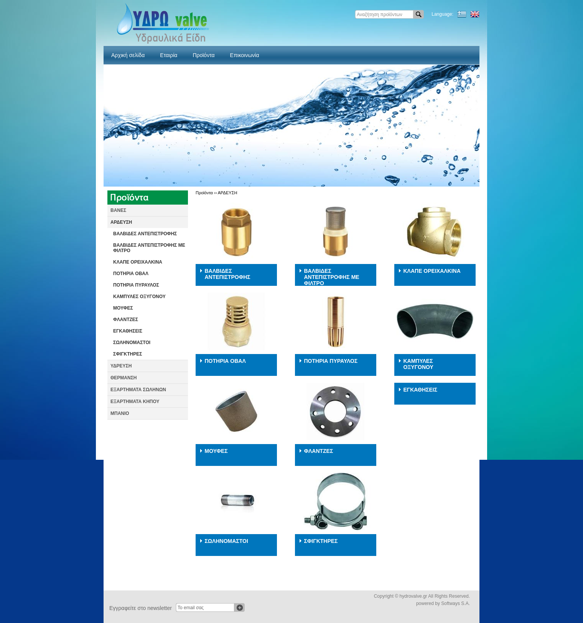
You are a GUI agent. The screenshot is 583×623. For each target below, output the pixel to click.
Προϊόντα (203, 55)
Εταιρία (168, 55)
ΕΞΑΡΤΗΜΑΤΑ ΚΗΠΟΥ (135, 401)
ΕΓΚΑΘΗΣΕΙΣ (127, 331)
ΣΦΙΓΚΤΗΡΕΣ (127, 354)
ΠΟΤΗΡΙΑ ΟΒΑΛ (130, 273)
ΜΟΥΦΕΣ (123, 308)
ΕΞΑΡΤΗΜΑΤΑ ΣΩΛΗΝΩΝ (138, 389)
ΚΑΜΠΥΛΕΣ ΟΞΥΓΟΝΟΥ (139, 296)
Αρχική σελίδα (128, 55)
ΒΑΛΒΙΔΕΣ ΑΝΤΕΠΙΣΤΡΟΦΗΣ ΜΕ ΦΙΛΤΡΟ (149, 248)
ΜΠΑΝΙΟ (119, 413)
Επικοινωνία (244, 55)
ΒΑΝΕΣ (118, 210)
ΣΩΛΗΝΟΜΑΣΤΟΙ (131, 342)
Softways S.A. (455, 603)
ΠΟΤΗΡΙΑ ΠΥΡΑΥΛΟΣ (136, 285)
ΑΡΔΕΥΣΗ (121, 222)
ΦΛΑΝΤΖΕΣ (125, 319)
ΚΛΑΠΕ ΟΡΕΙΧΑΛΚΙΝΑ (137, 262)
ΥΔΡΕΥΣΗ (121, 366)
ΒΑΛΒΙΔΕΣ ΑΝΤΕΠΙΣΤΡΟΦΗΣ (145, 233)
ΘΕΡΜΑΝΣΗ (123, 377)
